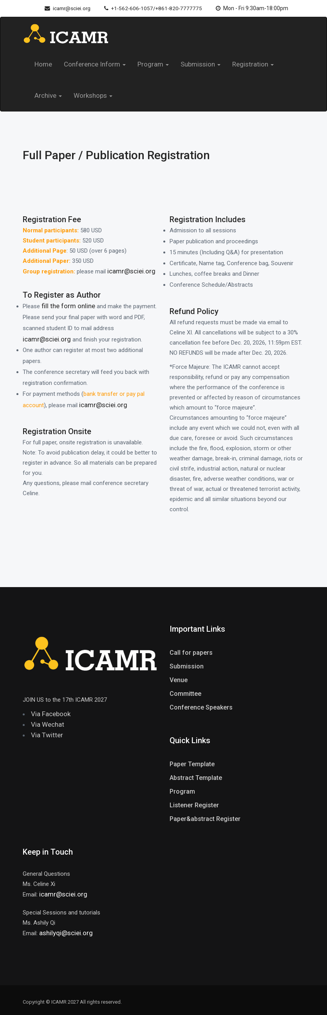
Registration (253, 64)
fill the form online (68, 306)
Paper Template (192, 764)
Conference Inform (95, 64)
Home (43, 64)
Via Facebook (50, 714)
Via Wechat (47, 724)
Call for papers (191, 652)
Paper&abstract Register (205, 819)
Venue (179, 680)
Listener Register (194, 805)
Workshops (93, 95)
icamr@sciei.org (65, 8)
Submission (200, 64)
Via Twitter (47, 735)
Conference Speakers (201, 707)
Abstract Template (196, 777)
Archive (48, 95)
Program (153, 64)
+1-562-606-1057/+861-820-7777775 (155, 8)
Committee (185, 693)
